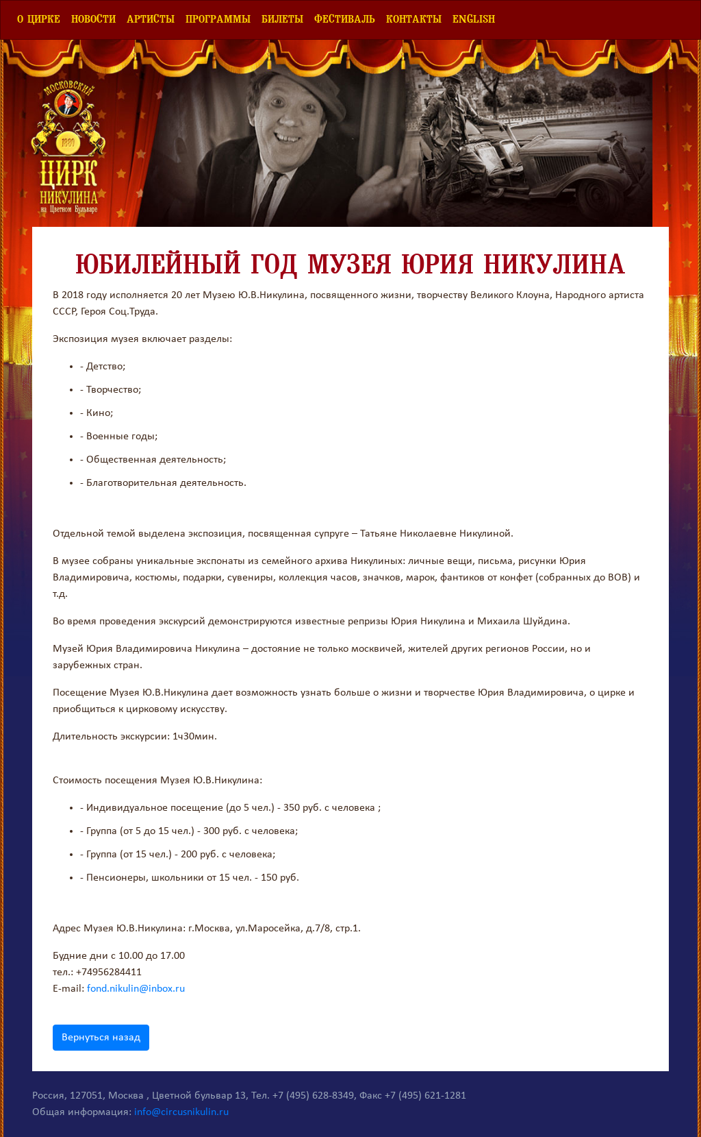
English (474, 20)
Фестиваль (344, 20)
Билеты (282, 20)
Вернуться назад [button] (101, 1037)
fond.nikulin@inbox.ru (136, 988)
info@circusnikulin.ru (181, 1112)
